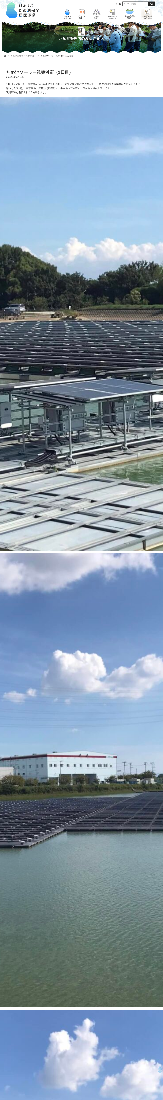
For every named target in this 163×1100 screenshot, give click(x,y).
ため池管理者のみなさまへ (23, 56)
